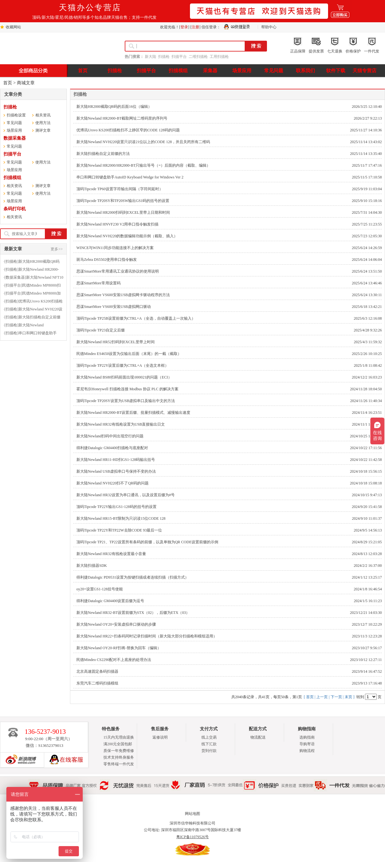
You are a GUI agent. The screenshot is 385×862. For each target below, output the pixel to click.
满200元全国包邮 (117, 744)
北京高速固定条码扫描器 (97, 671)
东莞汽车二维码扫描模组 (97, 683)
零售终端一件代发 (118, 764)
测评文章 (43, 130)
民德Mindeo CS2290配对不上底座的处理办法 (113, 659)
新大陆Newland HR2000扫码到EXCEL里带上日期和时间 (123, 212)
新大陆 (150, 56)
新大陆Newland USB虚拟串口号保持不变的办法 (116, 471)
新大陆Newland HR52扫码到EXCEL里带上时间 (115, 342)
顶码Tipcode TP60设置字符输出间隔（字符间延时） (119, 189)
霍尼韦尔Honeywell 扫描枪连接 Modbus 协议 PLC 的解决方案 (127, 389)
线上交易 (209, 737)
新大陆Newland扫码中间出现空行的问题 (110, 436)
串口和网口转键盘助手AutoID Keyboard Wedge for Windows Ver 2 (130, 177)
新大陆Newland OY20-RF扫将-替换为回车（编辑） (118, 648)
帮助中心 (268, 27)
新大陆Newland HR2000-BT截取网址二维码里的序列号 (121, 118)
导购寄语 (307, 744)
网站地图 (192, 813)
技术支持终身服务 (118, 757)
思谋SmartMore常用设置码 (98, 283)
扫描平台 (179, 56)
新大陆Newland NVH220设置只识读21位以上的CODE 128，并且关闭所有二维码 (143, 142)
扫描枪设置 (16, 115)
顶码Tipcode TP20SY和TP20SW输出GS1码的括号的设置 (122, 200)
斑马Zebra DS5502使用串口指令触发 (106, 259)
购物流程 (307, 750)
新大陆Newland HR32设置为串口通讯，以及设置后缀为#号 (125, 495)
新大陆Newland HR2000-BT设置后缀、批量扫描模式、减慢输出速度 (133, 412)
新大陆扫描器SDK (91, 565)
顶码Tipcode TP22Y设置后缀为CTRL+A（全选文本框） (122, 365)
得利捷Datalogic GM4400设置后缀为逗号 (110, 601)
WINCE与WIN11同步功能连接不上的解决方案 (115, 248)
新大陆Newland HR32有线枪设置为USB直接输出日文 (120, 424)
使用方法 (43, 123)
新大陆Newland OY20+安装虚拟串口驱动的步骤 (116, 624)
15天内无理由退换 (118, 737)
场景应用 (14, 130)
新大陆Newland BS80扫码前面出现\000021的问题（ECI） (124, 377)
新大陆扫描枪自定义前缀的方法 (103, 153)
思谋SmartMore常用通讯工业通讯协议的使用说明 (117, 271)
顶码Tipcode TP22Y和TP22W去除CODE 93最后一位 (119, 530)
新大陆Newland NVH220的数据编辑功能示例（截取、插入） (127, 236)
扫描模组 (12, 177)
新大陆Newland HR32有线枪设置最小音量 (111, 554)
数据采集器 (15, 138)
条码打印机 (15, 208)
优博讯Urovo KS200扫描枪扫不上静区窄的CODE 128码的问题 (128, 130)
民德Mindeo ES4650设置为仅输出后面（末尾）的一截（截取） (128, 353)
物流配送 (258, 737)
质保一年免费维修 (118, 750)
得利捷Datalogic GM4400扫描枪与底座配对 (112, 448)
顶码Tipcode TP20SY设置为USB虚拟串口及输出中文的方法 (125, 401)
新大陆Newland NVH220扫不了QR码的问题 (112, 483)
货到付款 (209, 750)
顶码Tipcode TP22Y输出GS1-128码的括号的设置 (116, 506)
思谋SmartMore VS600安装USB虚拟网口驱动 (113, 306)
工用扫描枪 (219, 56)
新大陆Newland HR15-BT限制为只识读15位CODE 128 (120, 518)
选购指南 (307, 737)
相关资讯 (43, 115)
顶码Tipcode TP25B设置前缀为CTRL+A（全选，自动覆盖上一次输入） (135, 318)
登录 (184, 27)
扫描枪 (164, 56)
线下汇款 (209, 744)
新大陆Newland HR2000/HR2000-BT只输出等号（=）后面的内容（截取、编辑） (143, 165)
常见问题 (14, 123)
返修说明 (160, 737)
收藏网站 (13, 27)
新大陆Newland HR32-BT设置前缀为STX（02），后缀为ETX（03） (133, 612)
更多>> (57, 249)
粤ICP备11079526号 (192, 837)
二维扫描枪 (198, 56)
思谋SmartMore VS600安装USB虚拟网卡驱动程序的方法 (123, 295)
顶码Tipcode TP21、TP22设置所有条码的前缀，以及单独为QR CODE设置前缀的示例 (147, 542)
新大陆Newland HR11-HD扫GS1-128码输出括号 (115, 459)
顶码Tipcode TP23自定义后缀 (100, 330)
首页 (7, 82)
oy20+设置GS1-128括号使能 (99, 589)
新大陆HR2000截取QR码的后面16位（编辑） (114, 106)
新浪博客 (19, 760)
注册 (195, 27)
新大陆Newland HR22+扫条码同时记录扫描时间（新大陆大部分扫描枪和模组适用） (146, 636)
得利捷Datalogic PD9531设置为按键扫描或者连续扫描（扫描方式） (132, 577)
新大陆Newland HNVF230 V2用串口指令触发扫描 (117, 224)
